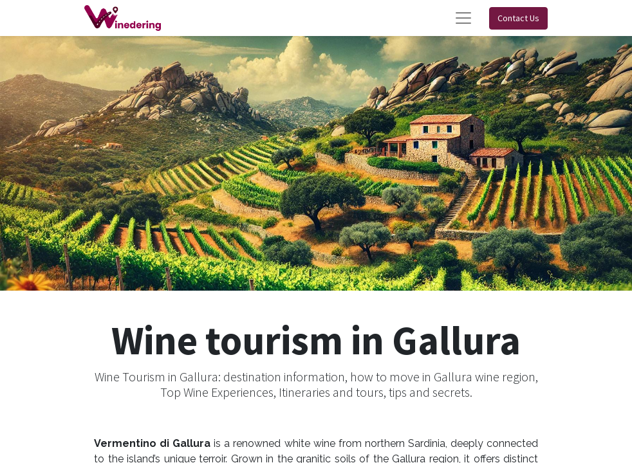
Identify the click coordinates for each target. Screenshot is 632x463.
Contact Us (518, 18)
